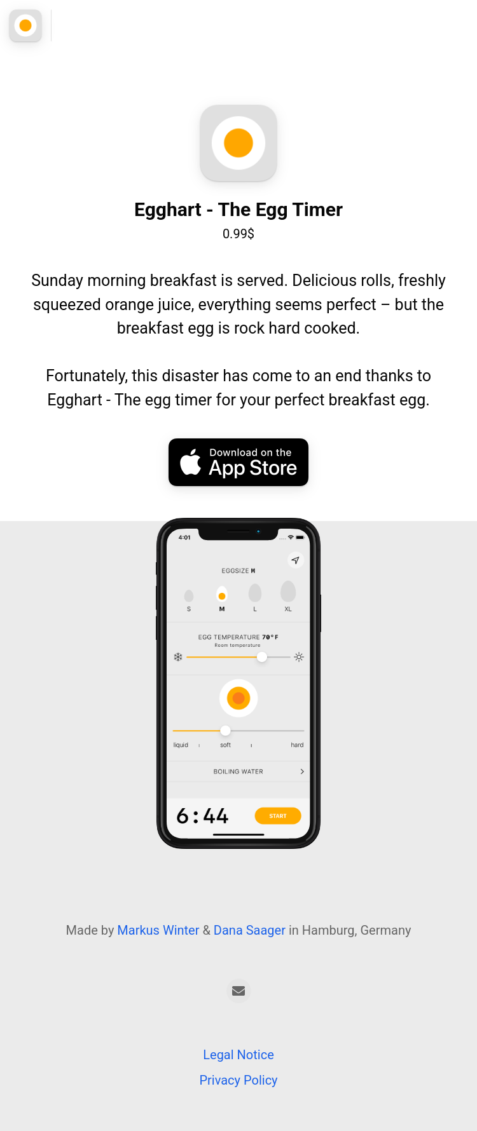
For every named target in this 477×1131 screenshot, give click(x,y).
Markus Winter (158, 930)
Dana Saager (250, 930)
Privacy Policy (238, 1080)
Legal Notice (238, 1054)
